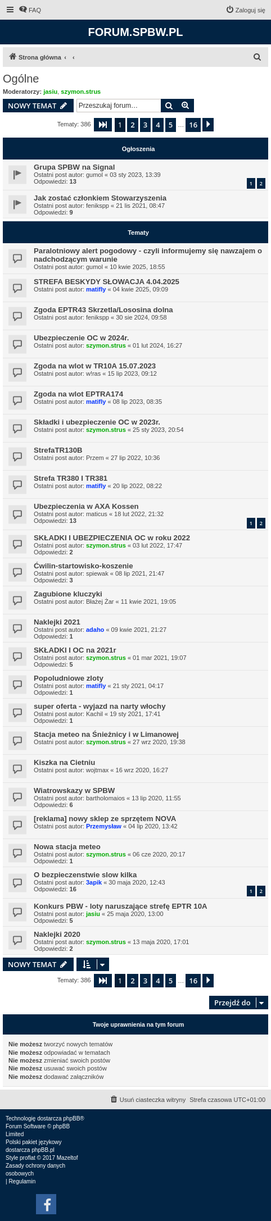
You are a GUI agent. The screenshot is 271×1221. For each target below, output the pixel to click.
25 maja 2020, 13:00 (135, 913)
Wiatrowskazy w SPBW (74, 790)
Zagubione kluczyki (68, 594)
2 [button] (132, 125)
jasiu (50, 91)
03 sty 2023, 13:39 (135, 174)
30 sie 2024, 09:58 (141, 317)
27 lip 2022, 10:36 (135, 457)
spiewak (97, 573)
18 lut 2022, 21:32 (139, 514)
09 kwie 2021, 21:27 (138, 629)
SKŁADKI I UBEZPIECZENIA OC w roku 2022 (112, 538)
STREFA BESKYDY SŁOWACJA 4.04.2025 (106, 281)
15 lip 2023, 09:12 (131, 373)
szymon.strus (81, 91)
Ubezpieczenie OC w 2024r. (81, 338)
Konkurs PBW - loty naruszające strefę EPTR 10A (120, 906)
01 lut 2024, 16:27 (157, 345)
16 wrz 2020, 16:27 (142, 770)
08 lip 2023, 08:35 (137, 401)
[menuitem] (30, 10)
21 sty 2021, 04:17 (138, 685)
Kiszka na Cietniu (64, 762)
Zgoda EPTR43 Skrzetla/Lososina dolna (103, 310)
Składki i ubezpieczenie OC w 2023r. (97, 422)
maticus (96, 514)
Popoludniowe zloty (68, 678)
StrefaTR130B (58, 450)
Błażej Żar (100, 601)
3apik (94, 882)
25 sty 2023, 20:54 (158, 429)
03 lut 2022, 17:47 (157, 545)
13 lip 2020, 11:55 (156, 798)
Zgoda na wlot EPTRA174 (78, 394)
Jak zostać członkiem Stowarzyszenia (100, 198)
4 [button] (158, 125)
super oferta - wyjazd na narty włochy (100, 706)
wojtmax (97, 770)
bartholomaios (105, 798)
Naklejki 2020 (57, 934)
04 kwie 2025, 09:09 (140, 289)
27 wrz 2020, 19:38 (159, 742)
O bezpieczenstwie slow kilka (85, 875)
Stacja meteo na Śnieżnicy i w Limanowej (106, 734)
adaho (95, 629)
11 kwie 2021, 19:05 (148, 601)
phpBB (71, 1118)
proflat (27, 1158)
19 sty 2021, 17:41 (135, 713)
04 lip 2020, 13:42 (152, 826)
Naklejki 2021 (57, 622)
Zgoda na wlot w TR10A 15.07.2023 (95, 366)
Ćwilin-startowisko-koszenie (83, 566)
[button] (103, 124)
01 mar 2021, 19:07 (159, 657)
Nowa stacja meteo (67, 846)
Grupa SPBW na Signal (74, 167)
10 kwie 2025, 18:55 (137, 266)
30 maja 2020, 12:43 (137, 882)
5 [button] (171, 125)
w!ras (93, 373)
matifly (96, 289)
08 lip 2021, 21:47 (139, 573)
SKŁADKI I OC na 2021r (75, 650)
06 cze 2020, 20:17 (159, 854)
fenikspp (97, 205)
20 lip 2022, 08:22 (137, 485)
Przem (95, 457)
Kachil (94, 713)
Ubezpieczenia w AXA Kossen (86, 506)
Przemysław (103, 826)
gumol (94, 174)
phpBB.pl (43, 1150)
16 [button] (193, 125)
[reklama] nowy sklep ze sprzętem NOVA (105, 818)
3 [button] (145, 125)
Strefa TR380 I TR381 (70, 478)
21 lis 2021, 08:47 (140, 205)
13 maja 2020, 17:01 (161, 941)
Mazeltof (67, 1158)
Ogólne (21, 78)
